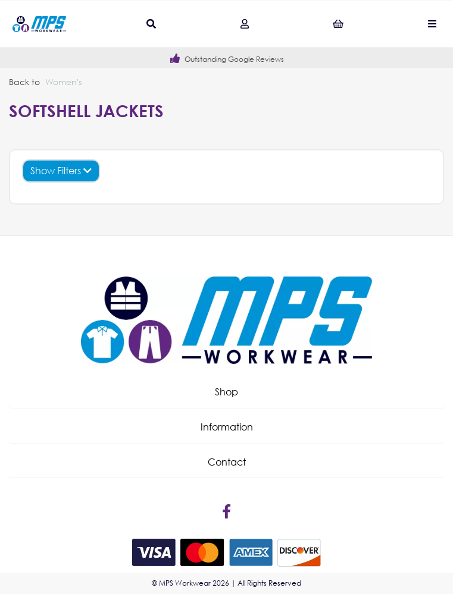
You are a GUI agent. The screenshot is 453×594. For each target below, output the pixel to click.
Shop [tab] (226, 391)
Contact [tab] (227, 461)
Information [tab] (227, 426)
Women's (63, 81)
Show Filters (61, 170)
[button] (226, 391)
